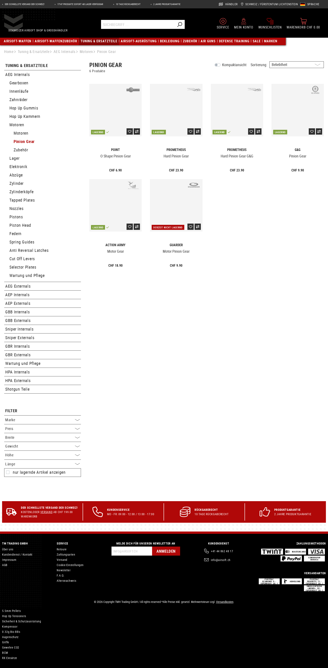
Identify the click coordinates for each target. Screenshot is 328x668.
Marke (42, 419)
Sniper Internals (19, 329)
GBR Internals (17, 346)
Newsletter (63, 570)
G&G (297, 150)
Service (62, 543)
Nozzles (16, 208)
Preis (42, 428)
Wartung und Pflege (27, 275)
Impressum (9, 560)
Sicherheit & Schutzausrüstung (21, 621)
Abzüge (16, 175)
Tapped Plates (22, 200)
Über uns (7, 549)
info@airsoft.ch (221, 560)
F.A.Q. (60, 575)
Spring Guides (21, 242)
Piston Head (20, 225)
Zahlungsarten (66, 554)
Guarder (176, 245)
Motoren (16, 124)
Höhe (42, 454)
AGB (5, 565)
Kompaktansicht (234, 64)
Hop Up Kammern (24, 116)
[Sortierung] (296, 64)
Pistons (16, 217)
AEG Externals (18, 286)
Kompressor (9, 626)
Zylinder (16, 183)
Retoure (62, 549)
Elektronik (18, 166)
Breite (42, 437)
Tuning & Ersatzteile (26, 65)
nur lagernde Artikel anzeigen (39, 472)
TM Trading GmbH (15, 543)
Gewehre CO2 (10, 647)
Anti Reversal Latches (29, 250)
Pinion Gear (24, 141)
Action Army (115, 245)
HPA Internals (17, 372)
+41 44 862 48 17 (222, 551)
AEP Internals (17, 294)
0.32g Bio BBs (11, 632)
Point (115, 150)
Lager (14, 158)
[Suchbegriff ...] (139, 23)
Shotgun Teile (17, 389)
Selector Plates (22, 267)
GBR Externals (18, 355)
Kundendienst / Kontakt (17, 554)
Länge (42, 463)
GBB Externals (18, 320)
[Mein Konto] (244, 22)
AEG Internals (17, 74)
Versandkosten (224, 602)
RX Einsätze (9, 658)
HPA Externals (18, 380)
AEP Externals (17, 303)
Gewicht (42, 446)
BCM (5, 653)
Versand (46, 512)
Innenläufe (18, 91)
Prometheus (176, 150)
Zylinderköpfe (21, 191)
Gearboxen (18, 83)
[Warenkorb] (303, 22)
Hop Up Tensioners (14, 616)
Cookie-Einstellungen (70, 565)
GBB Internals (17, 312)
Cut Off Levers (22, 258)
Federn (15, 233)
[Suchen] (181, 23)
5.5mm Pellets (11, 611)
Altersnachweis (66, 581)
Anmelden (165, 551)
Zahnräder (18, 99)
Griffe (5, 642)
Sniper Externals (19, 337)
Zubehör (21, 150)
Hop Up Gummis (23, 108)
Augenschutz (10, 637)
